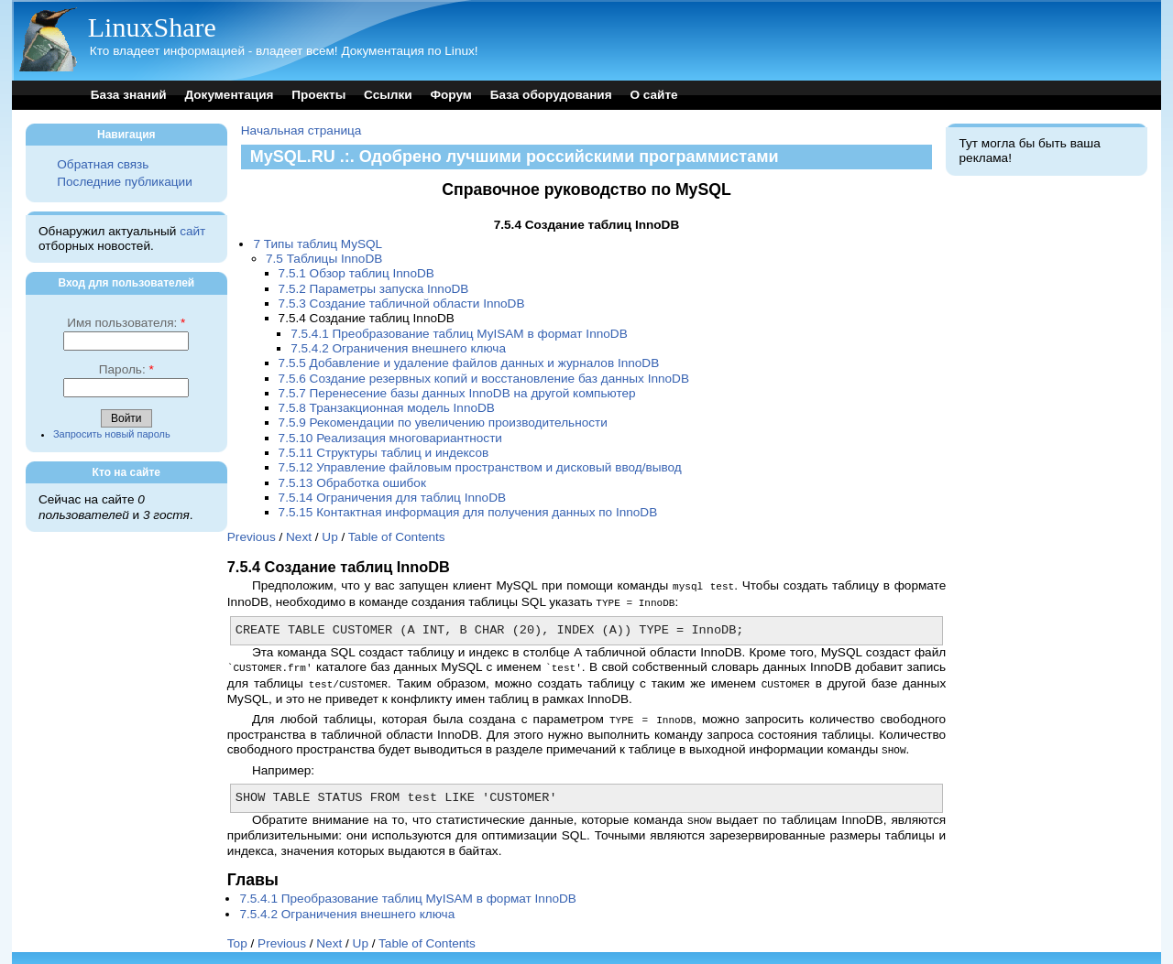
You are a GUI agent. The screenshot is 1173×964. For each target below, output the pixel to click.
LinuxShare (152, 27)
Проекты (318, 95)
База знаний (129, 95)
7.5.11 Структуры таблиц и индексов (384, 453)
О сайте (653, 95)
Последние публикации (124, 182)
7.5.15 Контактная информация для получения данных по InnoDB (468, 512)
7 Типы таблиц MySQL (317, 244)
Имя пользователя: (126, 323)
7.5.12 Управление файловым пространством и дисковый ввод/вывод (480, 467)
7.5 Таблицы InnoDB (324, 258)
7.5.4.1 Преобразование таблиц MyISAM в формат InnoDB (459, 334)
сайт (192, 231)
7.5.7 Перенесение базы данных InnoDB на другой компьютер (457, 393)
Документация (228, 95)
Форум (450, 95)
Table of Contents (396, 537)
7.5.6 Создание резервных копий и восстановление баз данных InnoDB (484, 378)
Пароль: (126, 369)
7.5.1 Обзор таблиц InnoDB (356, 273)
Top (237, 937)
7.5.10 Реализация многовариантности (390, 438)
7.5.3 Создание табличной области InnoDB (402, 303)
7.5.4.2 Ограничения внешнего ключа (398, 348)
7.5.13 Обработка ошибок (352, 483)
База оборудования (551, 95)
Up (329, 537)
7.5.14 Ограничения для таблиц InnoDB (392, 497)
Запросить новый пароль (111, 433)
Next (299, 537)
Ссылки (388, 95)
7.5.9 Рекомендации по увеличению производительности (443, 422)
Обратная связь (102, 164)
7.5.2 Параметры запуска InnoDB (374, 289)
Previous (251, 537)
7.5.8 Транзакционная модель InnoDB (387, 408)
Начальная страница (301, 130)
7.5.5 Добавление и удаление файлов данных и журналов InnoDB (469, 363)
